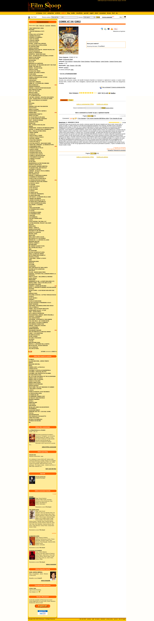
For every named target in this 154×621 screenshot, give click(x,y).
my (117, 13)
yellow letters (34, 348)
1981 (77, 21)
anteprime (50, 13)
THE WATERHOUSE (34, 414)
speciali (86, 13)
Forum (70, 100)
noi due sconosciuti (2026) (36, 252)
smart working (33, 304)
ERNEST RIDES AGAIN (34, 382)
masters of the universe (36, 230)
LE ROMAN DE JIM (33, 394)
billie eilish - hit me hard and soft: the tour (42, 65)
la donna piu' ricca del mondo (38, 181)
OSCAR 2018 (32, 454)
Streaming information (96, 46)
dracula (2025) (33, 92)
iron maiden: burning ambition (38, 166)
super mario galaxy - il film (37, 310)
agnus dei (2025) (33, 42)
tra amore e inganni (35, 330)
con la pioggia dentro (36, 75)
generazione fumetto (35, 114)
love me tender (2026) (35, 218)
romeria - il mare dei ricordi (37, 285)
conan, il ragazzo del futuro (38, 77)
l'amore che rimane (35, 198)
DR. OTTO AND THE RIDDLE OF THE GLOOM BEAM (42, 376)
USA (76, 65)
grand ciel (32, 123)
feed (113, 13)
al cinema (39, 13)
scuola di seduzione (35, 301)
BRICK (30, 365)
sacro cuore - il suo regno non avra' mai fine (41, 291)
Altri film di (68, 73)
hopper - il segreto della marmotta (40, 129)
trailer (73, 13)
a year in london (34, 40)
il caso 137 (32, 134)
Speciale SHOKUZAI (40, 476)
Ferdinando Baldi (68, 59)
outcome (31, 264)
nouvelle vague (34, 256)
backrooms (32, 60)
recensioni (102, 13)
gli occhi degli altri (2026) (37, 117)
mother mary (33, 244)
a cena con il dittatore (36, 34)
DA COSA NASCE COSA (35, 374)
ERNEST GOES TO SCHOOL (36, 379)
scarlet (31, 296)
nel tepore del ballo (35, 247)
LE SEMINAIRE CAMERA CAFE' (37, 396)
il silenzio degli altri (35, 152)
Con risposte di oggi (116, 118)
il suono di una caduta (36, 154)
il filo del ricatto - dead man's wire (40, 143)
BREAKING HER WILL (34, 364)
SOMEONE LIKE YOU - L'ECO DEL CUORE (40, 411)
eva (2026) (31, 103)
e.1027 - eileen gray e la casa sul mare (40, 98)
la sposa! (32, 190)
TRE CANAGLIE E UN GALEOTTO (37, 416)
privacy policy (109, 619)
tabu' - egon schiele (35, 311)
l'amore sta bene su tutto (37, 200)
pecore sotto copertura (36, 269)
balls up (31, 61)
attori (96, 13)
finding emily (33, 112)
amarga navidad (34, 48)
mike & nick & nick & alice (36, 236)
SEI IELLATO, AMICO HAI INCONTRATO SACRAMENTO (39, 408)
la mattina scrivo (34, 186)
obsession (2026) (34, 261)
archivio (57, 13)
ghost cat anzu (33, 115)
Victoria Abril (76, 61)
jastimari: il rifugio (35, 169)
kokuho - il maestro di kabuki (38, 175)
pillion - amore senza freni (37, 272)
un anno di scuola (34, 334)
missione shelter (34, 241)
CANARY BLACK (33, 368)
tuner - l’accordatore (36, 333)
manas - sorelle (34, 227)
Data (37, 25)
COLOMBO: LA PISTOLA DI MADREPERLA (40, 370)
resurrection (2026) (35, 284)
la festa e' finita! (34, 183)
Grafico (113, 93)
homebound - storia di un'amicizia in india (41, 127)
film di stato (32, 107)
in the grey (32, 161)
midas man (32, 235)
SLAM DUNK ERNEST (34, 410)
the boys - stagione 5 (35, 316)
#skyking (31, 29)
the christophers (34, 318)
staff (93, 619)
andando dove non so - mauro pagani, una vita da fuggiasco (42, 50)
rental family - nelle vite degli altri (40, 282)
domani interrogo (34, 86)
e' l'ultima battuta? (35, 95)
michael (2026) (33, 233)
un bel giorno (33, 336)
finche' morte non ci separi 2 (37, 111)
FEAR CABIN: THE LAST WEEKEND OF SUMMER (41, 387)
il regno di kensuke (35, 150)
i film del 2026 (82, 619)
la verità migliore (34, 195)
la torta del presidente (36, 193)
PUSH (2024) (32, 404)
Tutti (70, 118)
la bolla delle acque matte (37, 178)
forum (109, 13)
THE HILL (31, 413)
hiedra (31, 126)
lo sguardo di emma (35, 212)
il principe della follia (36, 147)
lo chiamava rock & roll (36, 209)
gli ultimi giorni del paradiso (38, 118)
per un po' (32, 270)
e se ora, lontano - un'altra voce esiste (41, 97)
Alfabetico (53, 25)
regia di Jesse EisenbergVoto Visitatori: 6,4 (35, 590)
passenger (32, 266)
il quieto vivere (33, 149)
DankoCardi (62, 122)
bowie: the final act (35, 66)
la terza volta (33, 192)
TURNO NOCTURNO (34, 417)
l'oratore (32, 215)
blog (68, 13)
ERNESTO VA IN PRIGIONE (36, 384)
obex (30, 259)
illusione (32, 160)
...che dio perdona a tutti (36, 31)
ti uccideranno (33, 327)
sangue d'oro (33, 293)
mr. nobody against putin (36, 246)
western (66, 67)
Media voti (41, 25)
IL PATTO (31, 390)
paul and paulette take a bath (38, 267)
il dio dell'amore (34, 138)
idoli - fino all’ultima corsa (37, 131)
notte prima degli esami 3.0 (37, 255)
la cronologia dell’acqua (37, 180)
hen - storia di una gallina (37, 124)
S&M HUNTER (32, 405)
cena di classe (33, 69)
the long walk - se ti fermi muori (39, 321)
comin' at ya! (66, 21)
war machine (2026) (34, 342)
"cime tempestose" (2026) (36, 28)
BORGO (31, 362)
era (30, 101)
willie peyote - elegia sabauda (38, 345)
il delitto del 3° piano (35, 135)
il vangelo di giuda (34, 158)
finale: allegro (34, 109)
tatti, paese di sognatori (36, 313)
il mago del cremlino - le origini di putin (41, 144)
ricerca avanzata (107, 17)
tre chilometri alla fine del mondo (40, 331)
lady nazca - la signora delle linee (40, 196)
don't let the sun (34, 91)
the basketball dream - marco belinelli (41, 314)
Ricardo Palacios (95, 61)
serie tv (63, 13)
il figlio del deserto (35, 140)
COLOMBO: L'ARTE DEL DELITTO (37, 371)
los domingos (33, 217)
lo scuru (31, 210)
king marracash (34, 173)
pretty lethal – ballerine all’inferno (40, 276)
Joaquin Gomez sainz (115, 61)
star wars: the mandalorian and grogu (41, 305)
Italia (68, 65)
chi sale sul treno (34, 71)
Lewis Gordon (105, 61)
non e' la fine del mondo (36, 253)
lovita (31, 220)
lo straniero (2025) (34, 213)
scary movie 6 (33, 298)
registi (92, 13)
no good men (33, 250)
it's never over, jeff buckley (38, 167)
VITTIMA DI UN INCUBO (35, 420)
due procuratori (34, 94)
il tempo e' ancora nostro (37, 155)
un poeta (31, 339)
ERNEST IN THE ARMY (34, 381)
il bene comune (33, 132)
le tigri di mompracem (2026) (37, 203)
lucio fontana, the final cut (37, 221)
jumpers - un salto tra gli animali (39, 170)
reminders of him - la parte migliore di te (41, 281)
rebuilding (32, 279)
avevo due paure (34, 58)
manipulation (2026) (34, 229)
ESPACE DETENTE (33, 385)
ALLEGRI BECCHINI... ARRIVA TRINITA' (39, 361)
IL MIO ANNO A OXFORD (35, 388)
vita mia (31, 340)
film (56, 351)
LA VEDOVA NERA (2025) (35, 393)
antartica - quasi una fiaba (37, 54)
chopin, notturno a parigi (37, 72)
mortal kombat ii (34, 243)
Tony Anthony (69, 61)
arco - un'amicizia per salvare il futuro (41, 55)
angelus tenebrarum (35, 52)
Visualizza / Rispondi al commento (117, 150)
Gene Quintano (85, 61)
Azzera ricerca (109, 108)
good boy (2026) (33, 121)
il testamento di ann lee (36, 157)
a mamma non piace (34, 35)
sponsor (116, 619)
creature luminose (35, 81)
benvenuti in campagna (36, 63)
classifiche (79, 13)
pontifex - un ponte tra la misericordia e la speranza (42, 274)
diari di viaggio (122, 619)
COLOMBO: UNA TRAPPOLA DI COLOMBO (40, 373)
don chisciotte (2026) (35, 89)
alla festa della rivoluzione (38, 45)
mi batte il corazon (35, 232)
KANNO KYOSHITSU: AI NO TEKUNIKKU (39, 391)
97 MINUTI (31, 359)
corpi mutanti (33, 78)
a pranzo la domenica (35, 37)
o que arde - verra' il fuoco (37, 258)
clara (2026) (32, 74)
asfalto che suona (34, 57)
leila (30, 206)
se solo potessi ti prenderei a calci (40, 302)
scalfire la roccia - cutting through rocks (42, 294)
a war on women (34, 38)
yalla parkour (33, 347)
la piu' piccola (33, 187)
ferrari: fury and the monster (38, 106)
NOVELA (31, 401)
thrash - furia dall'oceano (37, 325)
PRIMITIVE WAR (33, 402)
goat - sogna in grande (36, 120)
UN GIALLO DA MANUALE (35, 419)
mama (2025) (32, 226)
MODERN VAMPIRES (34, 399)
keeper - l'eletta (34, 172)
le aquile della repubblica (37, 201)
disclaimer (103, 619)
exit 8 (30, 104)
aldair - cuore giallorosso (37, 43)
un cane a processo (35, 337)
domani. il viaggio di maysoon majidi (40, 88)
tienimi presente (34, 328)
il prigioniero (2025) (35, 146)
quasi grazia (33, 278)
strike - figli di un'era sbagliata (39, 308)
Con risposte (82, 118)
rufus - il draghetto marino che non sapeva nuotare (42, 288)
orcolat (31, 262)
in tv (44, 13)
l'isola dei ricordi (34, 207)
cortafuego (32, 80)
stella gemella (33, 307)
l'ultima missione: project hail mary (40, 223)
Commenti (64, 100)
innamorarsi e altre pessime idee (39, 163)
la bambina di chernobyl (36, 177)
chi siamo (97, 619)
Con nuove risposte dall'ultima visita (98, 118)
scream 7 (31, 299)
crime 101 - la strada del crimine (39, 83)
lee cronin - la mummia (36, 204)
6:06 (30, 32)
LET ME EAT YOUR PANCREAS (37, 397)
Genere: (80, 17)
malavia (31, 224)
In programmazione (43, 22)
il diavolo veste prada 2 (36, 137)
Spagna (72, 65)
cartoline (89, 619)
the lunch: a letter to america (38, 322)
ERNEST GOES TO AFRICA (36, 378)
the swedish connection (36, 324)
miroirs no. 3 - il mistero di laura (39, 240)
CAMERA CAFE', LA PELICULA (37, 367)
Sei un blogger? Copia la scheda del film (113, 87)
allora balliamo (34, 46)
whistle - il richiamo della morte (39, 344)
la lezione (32, 184)
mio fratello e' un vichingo (37, 238)
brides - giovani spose (35, 68)
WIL (30, 422)
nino (30, 249)
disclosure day (33, 84)
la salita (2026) (33, 189)
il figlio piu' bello (34, 141)
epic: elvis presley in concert (38, 100)
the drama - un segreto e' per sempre (40, 319)
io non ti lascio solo (35, 164)
